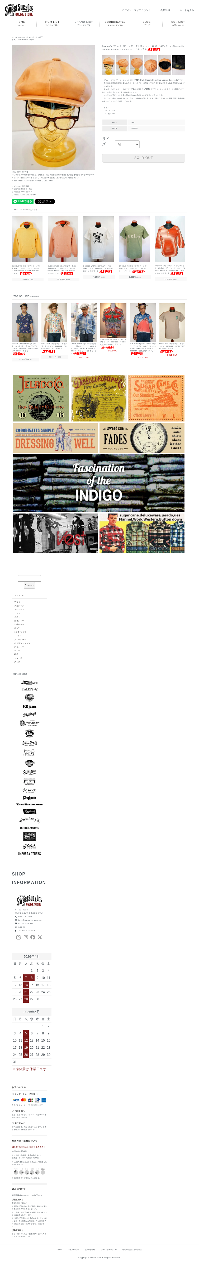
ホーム (14, 37)
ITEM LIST (24, 39)
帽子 (41, 37)
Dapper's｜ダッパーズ (28, 37)
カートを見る (183, 10)
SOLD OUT (143, 158)
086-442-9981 (26, 917)
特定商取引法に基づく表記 (22, 189)
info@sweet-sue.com (30, 921)
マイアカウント (70, 1250)
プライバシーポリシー (109, 1250)
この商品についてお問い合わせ (24, 194)
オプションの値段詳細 (20, 186)
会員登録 (160, 10)
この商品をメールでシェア (22, 191)
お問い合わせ (88, 1250)
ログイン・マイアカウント (129, 10)
